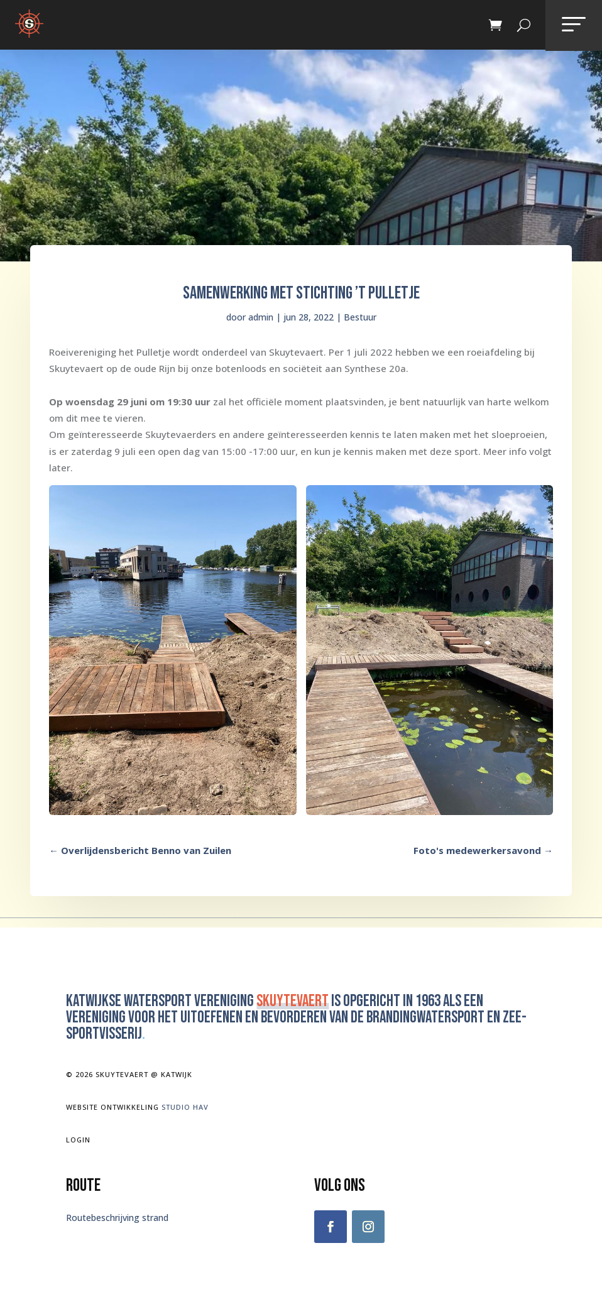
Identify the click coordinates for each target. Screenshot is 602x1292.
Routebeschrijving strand (117, 1218)
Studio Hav (185, 1107)
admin (260, 317)
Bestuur (360, 317)
